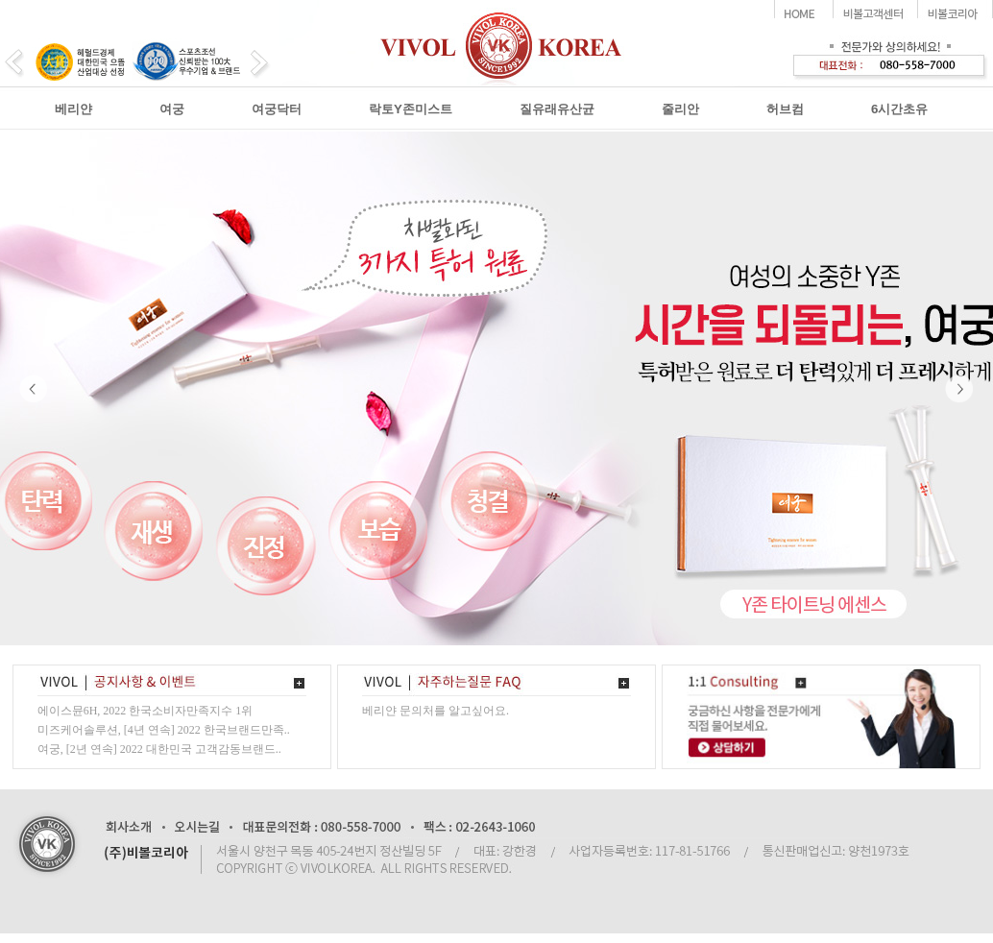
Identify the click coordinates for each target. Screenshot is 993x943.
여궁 (171, 109)
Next (959, 389)
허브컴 (785, 109)
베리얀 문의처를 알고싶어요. (435, 710)
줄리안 (680, 109)
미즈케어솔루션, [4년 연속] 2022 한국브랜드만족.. (163, 730)
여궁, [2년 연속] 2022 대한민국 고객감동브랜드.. (159, 749)
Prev (33, 389)
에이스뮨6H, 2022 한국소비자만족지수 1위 (145, 710)
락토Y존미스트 (410, 109)
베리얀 (73, 109)
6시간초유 (899, 109)
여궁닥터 (277, 109)
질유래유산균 (557, 109)
